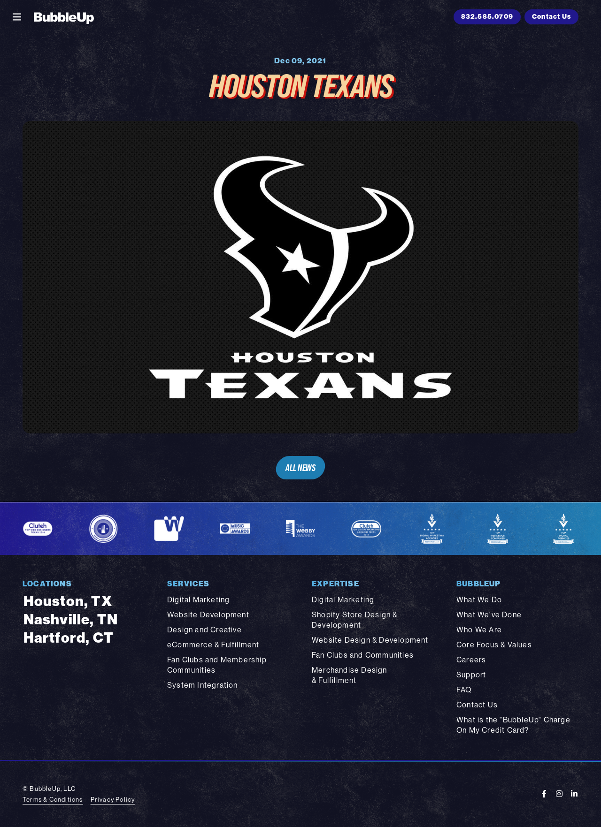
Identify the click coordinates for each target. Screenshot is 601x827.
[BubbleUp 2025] (64, 17)
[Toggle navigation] (17, 17)
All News (300, 467)
